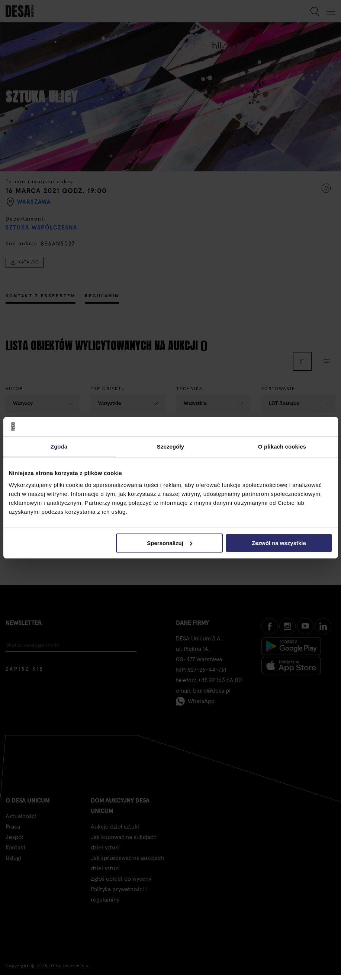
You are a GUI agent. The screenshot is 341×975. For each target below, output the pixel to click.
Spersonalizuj (169, 542)
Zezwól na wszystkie (279, 542)
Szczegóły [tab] (170, 446)
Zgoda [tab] (59, 446)
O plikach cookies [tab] (282, 446)
